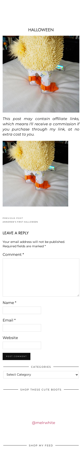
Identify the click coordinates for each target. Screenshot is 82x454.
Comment (13, 254)
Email (9, 320)
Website (10, 338)
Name (9, 302)
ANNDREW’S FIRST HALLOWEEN (20, 220)
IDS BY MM (41, 18)
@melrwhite (43, 422)
